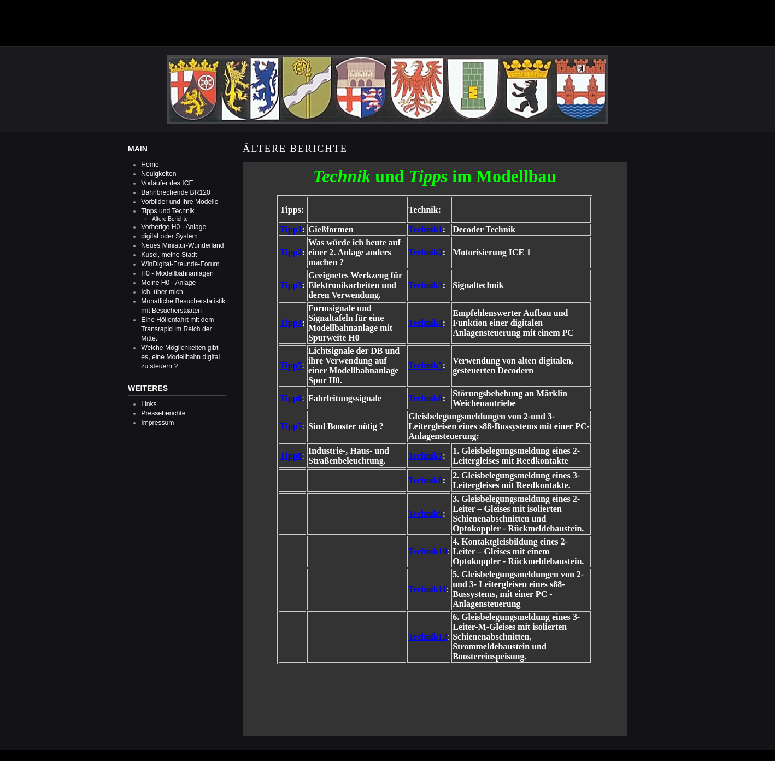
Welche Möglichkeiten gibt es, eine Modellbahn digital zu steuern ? (180, 357)
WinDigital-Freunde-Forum (180, 264)
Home (149, 164)
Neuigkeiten (158, 174)
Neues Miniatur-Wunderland (182, 245)
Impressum (157, 422)
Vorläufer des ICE (167, 183)
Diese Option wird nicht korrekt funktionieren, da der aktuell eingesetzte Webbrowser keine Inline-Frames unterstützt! (435, 449)
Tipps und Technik (167, 211)
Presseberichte (163, 413)
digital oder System (169, 236)
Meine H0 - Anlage (168, 282)
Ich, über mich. (163, 292)
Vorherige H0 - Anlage (173, 227)
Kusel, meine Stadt (169, 255)
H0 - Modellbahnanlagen (177, 273)
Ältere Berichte (170, 219)
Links (148, 404)
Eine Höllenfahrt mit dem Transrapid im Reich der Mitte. (177, 329)
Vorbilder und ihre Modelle (179, 202)
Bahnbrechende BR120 (175, 192)
